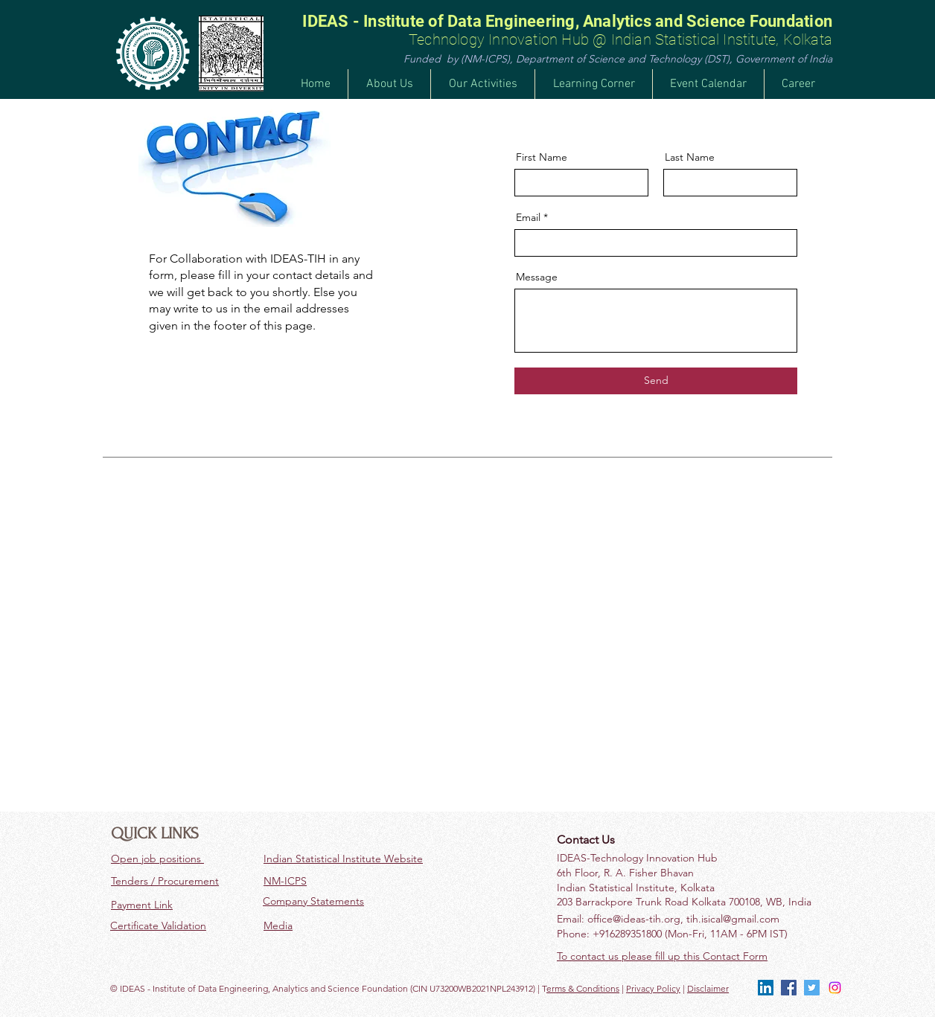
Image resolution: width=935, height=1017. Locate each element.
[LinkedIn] (765, 987)
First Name (541, 157)
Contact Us (586, 839)
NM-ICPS (285, 881)
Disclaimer (708, 988)
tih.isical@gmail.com (732, 918)
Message (537, 277)
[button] (482, 84)
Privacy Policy (653, 988)
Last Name (690, 157)
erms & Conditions (582, 988)
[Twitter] (812, 987)
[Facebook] (789, 987)
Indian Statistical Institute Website (343, 858)
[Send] (655, 381)
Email (528, 217)
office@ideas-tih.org (633, 918)
